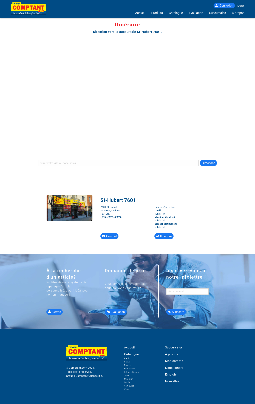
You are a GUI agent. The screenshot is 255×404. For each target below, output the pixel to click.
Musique (128, 379)
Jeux (126, 375)
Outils (127, 382)
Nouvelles (172, 381)
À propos (171, 354)
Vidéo (127, 389)
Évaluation (116, 312)
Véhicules (129, 386)
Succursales (174, 347)
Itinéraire (164, 236)
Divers (127, 365)
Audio (127, 358)
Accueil (129, 347)
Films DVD (129, 368)
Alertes (54, 312)
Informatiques (131, 372)
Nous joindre (174, 368)
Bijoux (127, 361)
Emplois (171, 374)
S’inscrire (176, 312)
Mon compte (174, 361)
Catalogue (131, 354)
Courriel (109, 236)
